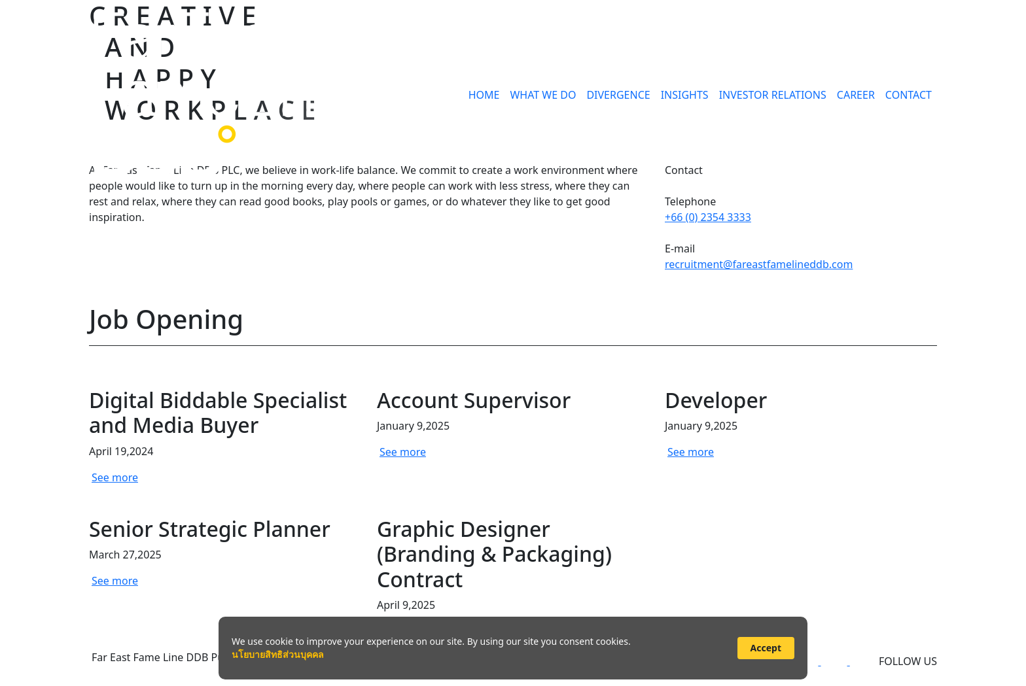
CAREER (856, 95)
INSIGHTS (685, 95)
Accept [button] (766, 648)
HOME (484, 95)
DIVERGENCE (618, 95)
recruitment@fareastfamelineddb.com (759, 264)
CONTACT (908, 95)
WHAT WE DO (543, 95)
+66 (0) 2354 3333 (708, 217)
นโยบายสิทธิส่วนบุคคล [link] (278, 654)
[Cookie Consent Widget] (513, 648)
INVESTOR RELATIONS (772, 95)
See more (115, 477)
